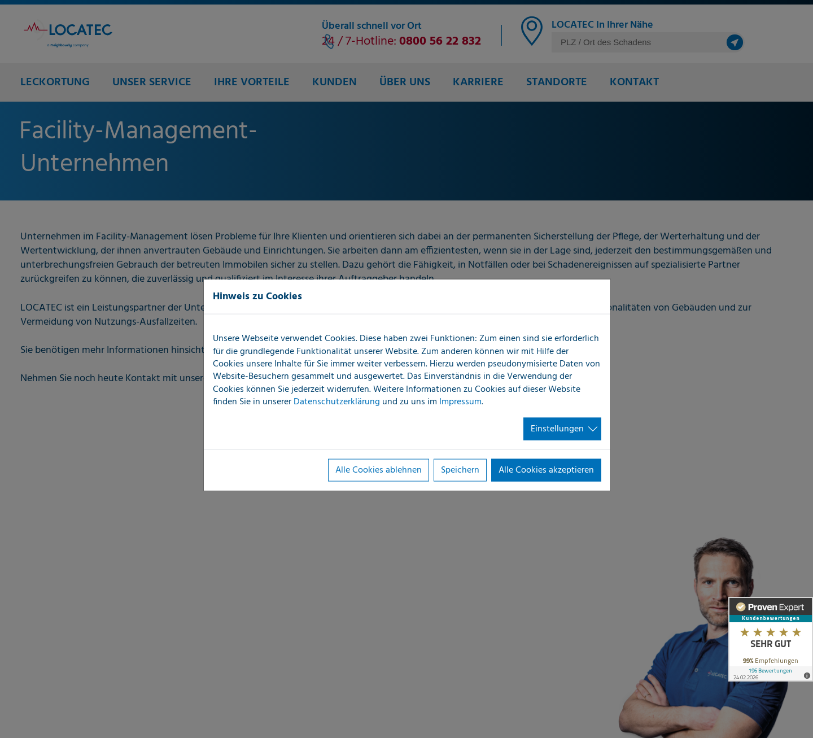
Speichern (460, 470)
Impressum (460, 402)
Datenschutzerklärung (337, 402)
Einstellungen (557, 428)
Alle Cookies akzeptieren (546, 470)
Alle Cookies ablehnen (378, 470)
